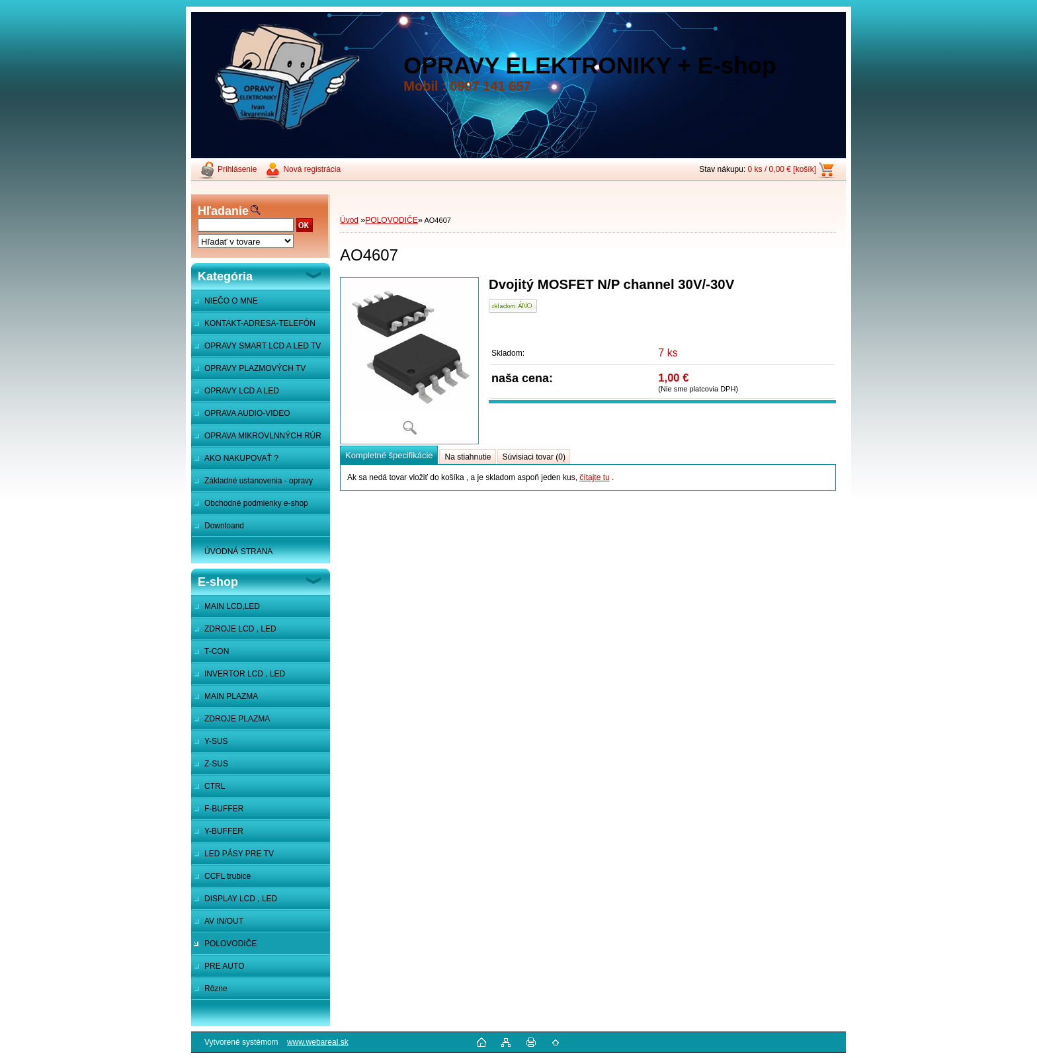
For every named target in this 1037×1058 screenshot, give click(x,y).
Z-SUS (216, 763)
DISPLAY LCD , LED (240, 898)
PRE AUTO (224, 966)
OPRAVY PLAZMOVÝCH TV (255, 368)
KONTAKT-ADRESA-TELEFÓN (259, 323)
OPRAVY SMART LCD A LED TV (262, 345)
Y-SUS (216, 741)
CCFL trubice (227, 876)
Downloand (224, 525)
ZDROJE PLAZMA (237, 718)
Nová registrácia (312, 169)
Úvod (349, 220)
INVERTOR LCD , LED (244, 673)
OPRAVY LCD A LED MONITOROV (235, 394)
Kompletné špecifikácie (389, 455)
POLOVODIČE (230, 943)
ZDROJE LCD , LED (240, 628)
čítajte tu (594, 477)
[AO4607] (409, 361)
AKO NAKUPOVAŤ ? (241, 458)
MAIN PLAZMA (231, 696)
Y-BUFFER (223, 831)
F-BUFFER (223, 808)
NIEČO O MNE (231, 300)
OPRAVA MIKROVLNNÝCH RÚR (262, 435)
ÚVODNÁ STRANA (238, 551)
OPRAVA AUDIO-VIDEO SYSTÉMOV (240, 417)
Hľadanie (223, 211)
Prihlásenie (237, 169)
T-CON (216, 651)
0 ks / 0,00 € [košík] (782, 169)
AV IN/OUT (223, 921)
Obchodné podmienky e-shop (256, 503)
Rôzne (216, 988)
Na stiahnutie (467, 457)
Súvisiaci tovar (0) (534, 457)
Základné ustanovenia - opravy (258, 480)
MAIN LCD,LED (232, 606)
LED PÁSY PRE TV (239, 853)
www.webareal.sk (318, 1042)
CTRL (214, 786)
